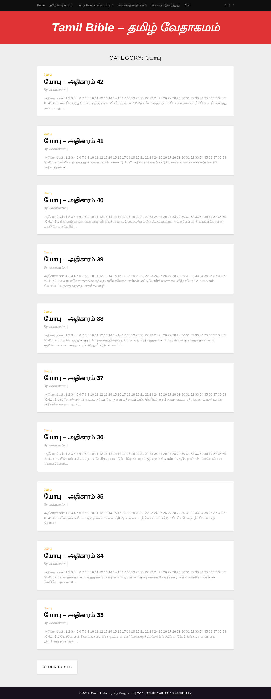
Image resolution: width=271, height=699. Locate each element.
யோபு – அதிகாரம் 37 (74, 378)
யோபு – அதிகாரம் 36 (74, 437)
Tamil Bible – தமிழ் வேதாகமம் (135, 27)
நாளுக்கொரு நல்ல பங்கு (94, 5)
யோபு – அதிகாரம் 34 (74, 555)
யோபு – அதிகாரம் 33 (74, 615)
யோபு (48, 74)
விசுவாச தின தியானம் (132, 5)
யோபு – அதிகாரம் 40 (74, 200)
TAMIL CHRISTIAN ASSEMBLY (169, 692)
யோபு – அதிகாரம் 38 (74, 318)
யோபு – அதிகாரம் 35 (74, 496)
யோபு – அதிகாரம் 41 (74, 141)
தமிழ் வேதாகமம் (60, 5)
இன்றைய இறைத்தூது (166, 5)
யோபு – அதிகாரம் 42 (74, 81)
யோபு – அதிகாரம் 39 (74, 259)
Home (41, 5)
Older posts (58, 666)
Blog (187, 5)
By (56, 90)
